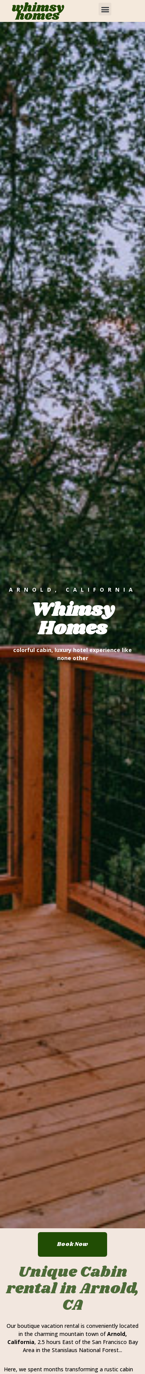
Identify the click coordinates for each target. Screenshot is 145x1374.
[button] (105, 9)
